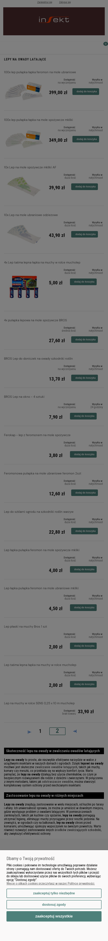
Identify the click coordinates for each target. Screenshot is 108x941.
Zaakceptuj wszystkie (54, 916)
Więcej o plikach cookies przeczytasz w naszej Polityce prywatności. (50, 883)
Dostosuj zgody (54, 904)
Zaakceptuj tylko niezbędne (54, 893)
